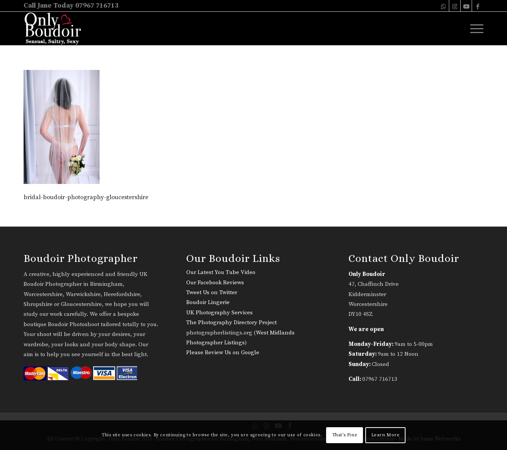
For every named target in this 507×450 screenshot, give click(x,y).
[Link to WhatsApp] (443, 5)
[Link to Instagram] (454, 5)
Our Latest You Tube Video (220, 272)
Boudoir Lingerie (208, 302)
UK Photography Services (219, 312)
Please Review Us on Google (222, 352)
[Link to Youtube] (466, 5)
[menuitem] (474, 28)
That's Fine (345, 435)
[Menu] (474, 28)
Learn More (385, 435)
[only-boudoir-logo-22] (56, 28)
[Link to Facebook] (477, 5)
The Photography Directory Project (231, 322)
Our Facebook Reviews (215, 282)
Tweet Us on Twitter (211, 292)
